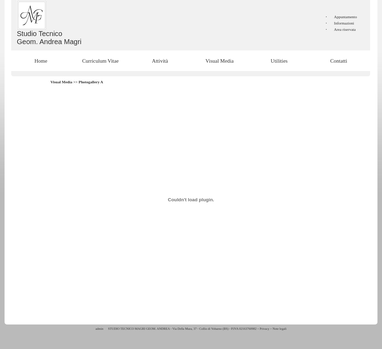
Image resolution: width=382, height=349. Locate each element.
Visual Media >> (64, 82)
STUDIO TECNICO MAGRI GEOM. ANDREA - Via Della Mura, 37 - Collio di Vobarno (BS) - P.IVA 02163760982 (182, 328)
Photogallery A (91, 82)
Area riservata (345, 29)
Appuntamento (345, 17)
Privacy (265, 328)
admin (100, 328)
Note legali (280, 328)
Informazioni (344, 23)
